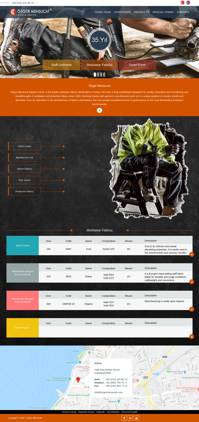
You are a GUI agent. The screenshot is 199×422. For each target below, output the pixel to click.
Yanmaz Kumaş (69, 412)
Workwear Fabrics (100, 65)
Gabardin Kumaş (86, 412)
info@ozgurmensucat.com (108, 392)
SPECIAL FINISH (163, 12)
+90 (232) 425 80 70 (23, 2)
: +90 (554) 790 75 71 (110, 382)
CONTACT (183, 12)
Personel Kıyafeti (129, 412)
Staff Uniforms (61, 65)
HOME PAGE (103, 12)
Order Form (137, 65)
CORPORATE (122, 12)
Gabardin (100, 412)
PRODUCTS (141, 12)
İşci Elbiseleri (113, 412)
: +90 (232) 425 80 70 (110, 379)
